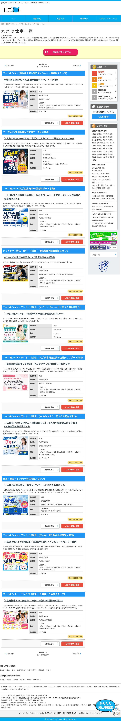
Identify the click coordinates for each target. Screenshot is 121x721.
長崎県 (94, 157)
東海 (93, 199)
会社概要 (57, 713)
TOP (13, 18)
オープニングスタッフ (99, 223)
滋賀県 (105, 148)
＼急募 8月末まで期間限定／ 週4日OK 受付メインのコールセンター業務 (40, 541)
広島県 (110, 151)
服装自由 (110, 217)
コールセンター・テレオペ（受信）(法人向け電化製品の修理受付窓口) (38, 535)
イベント (95, 176)
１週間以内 (13, 702)
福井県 (99, 145)
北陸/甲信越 (109, 196)
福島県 (105, 137)
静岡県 (110, 145)
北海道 (94, 134)
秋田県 (94, 137)
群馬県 (99, 140)
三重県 (99, 148)
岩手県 (105, 134)
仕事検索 (84, 18)
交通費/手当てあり (98, 220)
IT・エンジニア (97, 171)
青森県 (99, 134)
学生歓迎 (95, 226)
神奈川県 (100, 143)
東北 (98, 196)
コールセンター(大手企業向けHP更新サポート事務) (29, 188)
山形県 (99, 137)
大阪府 (94, 151)
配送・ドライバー (98, 182)
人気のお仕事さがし (104, 79)
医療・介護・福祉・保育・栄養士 (103, 185)
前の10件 (11, 65)
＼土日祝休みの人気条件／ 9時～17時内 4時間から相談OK (33, 600)
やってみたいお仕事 (104, 91)
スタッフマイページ (108, 18)
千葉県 (110, 140)
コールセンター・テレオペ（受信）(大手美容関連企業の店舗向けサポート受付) (43, 357)
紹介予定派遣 (108, 207)
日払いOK (95, 217)
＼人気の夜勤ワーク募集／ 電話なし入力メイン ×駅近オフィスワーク (39, 138)
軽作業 (104, 179)
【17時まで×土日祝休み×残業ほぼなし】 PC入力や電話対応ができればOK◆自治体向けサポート (40, 424)
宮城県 (110, 134)
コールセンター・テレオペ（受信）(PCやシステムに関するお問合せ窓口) (40, 416)
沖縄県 (94, 160)
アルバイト (99, 207)
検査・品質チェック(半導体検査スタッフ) (24, 478)
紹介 (93, 209)
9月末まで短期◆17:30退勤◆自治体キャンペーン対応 (31, 79)
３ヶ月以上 (42, 702)
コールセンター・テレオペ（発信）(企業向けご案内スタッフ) (34, 594)
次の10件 (76, 65)
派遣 (93, 207)
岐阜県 (105, 145)
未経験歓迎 (103, 217)
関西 (97, 199)
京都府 (110, 148)
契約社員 (99, 209)
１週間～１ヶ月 (22, 702)
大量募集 (110, 223)
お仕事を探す (103, 117)
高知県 (99, 154)
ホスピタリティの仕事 (104, 97)
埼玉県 (105, 140)
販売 (107, 173)
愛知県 (94, 148)
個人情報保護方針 (70, 713)
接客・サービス (104, 176)
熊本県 (99, 157)
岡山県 (105, 151)
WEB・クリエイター (98, 173)
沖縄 (112, 199)
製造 (108, 179)
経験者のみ (102, 226)
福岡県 (105, 154)
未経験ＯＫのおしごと (104, 85)
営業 (103, 168)
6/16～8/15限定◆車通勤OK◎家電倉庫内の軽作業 (29, 257)
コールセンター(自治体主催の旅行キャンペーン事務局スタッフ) (35, 73)
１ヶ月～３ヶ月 (33, 702)
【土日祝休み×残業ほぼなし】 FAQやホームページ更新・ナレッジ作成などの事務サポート (42, 196)
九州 (108, 199)
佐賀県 (110, 154)
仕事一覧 (37, 18)
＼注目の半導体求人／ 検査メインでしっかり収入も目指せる (34, 485)
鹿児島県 (111, 157)
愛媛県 (94, 154)
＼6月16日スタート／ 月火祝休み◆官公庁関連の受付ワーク (34, 313)
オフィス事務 (96, 168)
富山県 (112, 143)
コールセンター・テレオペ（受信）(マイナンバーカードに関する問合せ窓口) (42, 307)
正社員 (41, 700)
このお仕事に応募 (72, 123)
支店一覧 (60, 18)
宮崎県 (105, 157)
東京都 (94, 143)
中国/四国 (103, 199)
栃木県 (94, 140)
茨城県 (110, 137)
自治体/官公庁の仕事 (104, 73)
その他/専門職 (96, 188)
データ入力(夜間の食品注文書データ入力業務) (26, 132)
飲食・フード (96, 179)
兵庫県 (99, 151)
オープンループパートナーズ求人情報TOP (35, 713)
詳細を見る (49, 123)
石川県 (94, 145)
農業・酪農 (106, 188)
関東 (102, 196)
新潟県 (106, 143)
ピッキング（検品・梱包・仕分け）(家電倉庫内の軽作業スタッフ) (36, 250)
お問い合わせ (84, 713)
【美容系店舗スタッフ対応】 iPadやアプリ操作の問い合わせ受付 (37, 363)
